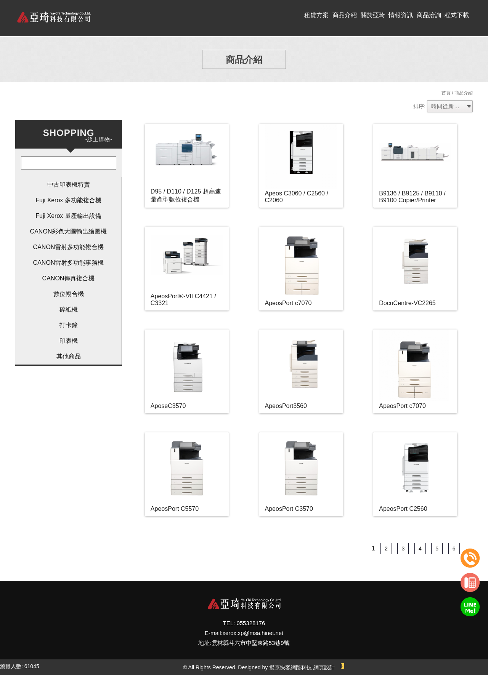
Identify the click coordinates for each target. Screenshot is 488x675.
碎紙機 (68, 309)
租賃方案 (316, 15)
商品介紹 (344, 15)
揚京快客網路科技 (290, 667)
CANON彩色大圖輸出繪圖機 (68, 231)
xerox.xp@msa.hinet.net (253, 633)
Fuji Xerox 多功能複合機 (68, 200)
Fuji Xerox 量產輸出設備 (68, 216)
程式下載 (457, 15)
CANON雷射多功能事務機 (68, 262)
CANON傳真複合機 (68, 278)
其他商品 (68, 356)
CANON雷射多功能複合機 (68, 247)
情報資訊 (400, 15)
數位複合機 (68, 294)
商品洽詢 (429, 15)
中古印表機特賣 (68, 184)
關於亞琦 (373, 15)
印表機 (68, 341)
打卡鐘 (68, 325)
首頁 (446, 93)
